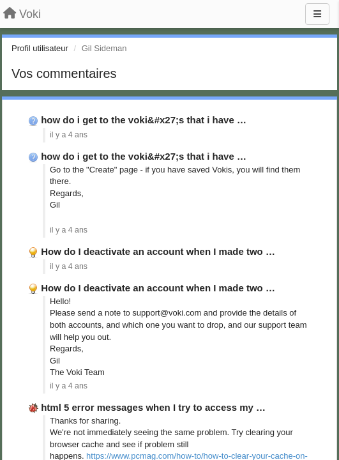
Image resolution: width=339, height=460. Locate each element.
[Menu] (317, 14)
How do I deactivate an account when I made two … (158, 251)
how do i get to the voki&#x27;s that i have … (143, 119)
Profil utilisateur (39, 48)
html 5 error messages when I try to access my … (153, 407)
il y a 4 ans (68, 134)
